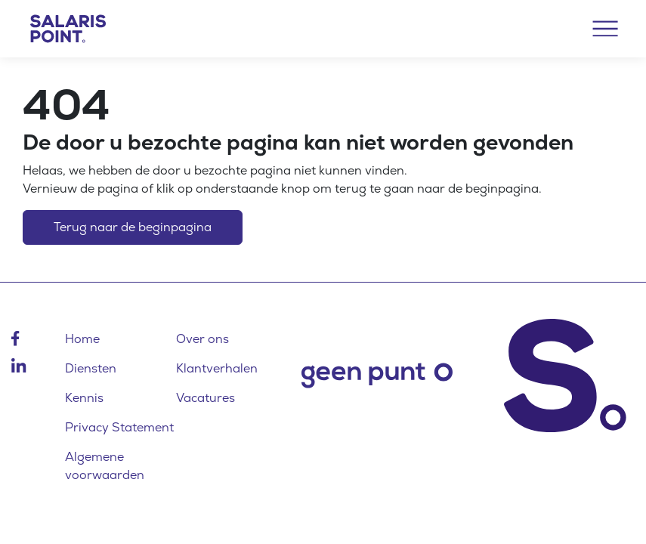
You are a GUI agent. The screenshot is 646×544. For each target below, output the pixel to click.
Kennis (84, 398)
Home (82, 339)
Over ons (202, 339)
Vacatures (205, 398)
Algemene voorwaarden (104, 466)
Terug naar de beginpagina (133, 227)
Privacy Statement (119, 427)
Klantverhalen (217, 368)
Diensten (90, 368)
